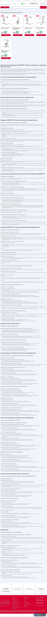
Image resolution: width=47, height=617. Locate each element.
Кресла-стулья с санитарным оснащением (16, 604)
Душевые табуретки (15, 606)
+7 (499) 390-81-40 (40, 600)
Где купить (25, 606)
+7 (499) (33, 3)
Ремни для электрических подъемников (16, 609)
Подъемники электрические (16, 607)
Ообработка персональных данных (29, 605)
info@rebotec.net (39, 603)
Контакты (25, 607)
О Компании (26, 599)
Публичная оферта (27, 604)
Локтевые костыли (15, 599)
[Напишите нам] (40, 614)
